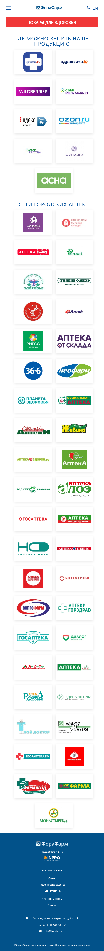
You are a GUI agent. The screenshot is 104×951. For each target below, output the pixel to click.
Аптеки (52, 905)
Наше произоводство (52, 884)
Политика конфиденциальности (72, 944)
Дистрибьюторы (52, 898)
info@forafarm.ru (54, 931)
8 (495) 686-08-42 (54, 924)
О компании (52, 870)
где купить (52, 891)
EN (95, 8)
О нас (52, 878)
